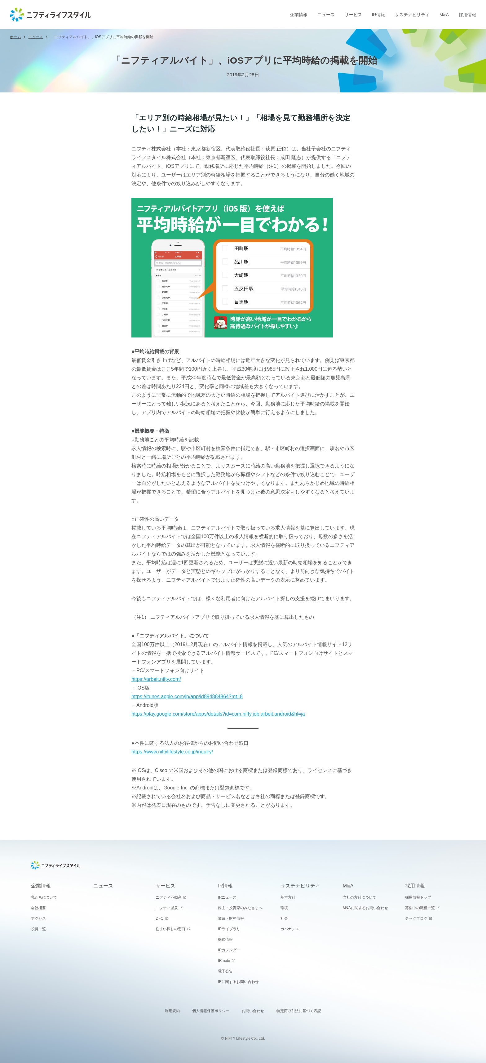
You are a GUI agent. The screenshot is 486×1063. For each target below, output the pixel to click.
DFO (159, 918)
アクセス (38, 918)
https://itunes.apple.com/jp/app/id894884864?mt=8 (187, 696)
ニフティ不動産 (169, 897)
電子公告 (225, 971)
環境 (284, 908)
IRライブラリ (229, 929)
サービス (353, 14)
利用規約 (172, 1011)
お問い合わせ (253, 1011)
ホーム (15, 37)
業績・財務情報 (231, 918)
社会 (284, 918)
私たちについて (44, 897)
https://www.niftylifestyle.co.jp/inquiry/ (172, 751)
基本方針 (288, 897)
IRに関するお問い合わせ (238, 982)
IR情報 (378, 14)
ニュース (326, 14)
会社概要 (38, 908)
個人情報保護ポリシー (210, 1011)
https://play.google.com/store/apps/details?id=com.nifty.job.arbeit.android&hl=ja (218, 714)
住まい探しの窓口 (170, 929)
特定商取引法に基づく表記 (298, 1011)
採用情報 (467, 14)
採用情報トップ (418, 897)
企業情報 (298, 14)
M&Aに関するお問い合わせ (365, 908)
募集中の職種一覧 (420, 908)
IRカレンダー (229, 950)
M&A (444, 14)
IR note (224, 960)
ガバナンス (290, 929)
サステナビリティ (412, 14)
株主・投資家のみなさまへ (240, 908)
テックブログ (416, 918)
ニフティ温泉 (167, 908)
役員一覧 (38, 929)
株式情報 (225, 939)
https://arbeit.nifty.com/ (156, 679)
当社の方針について (359, 897)
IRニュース (227, 897)
